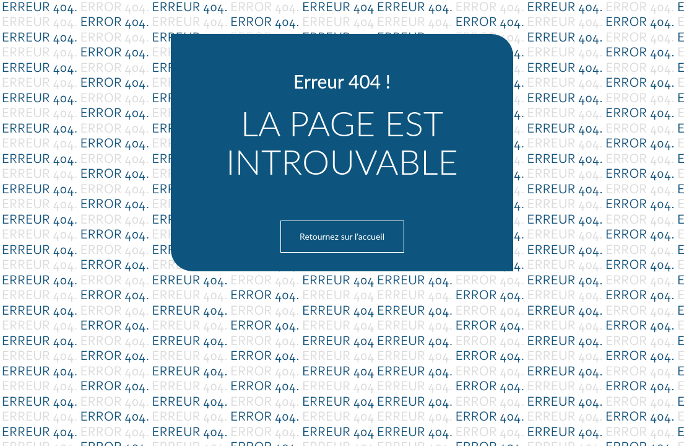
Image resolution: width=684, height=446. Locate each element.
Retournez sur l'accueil (342, 236)
